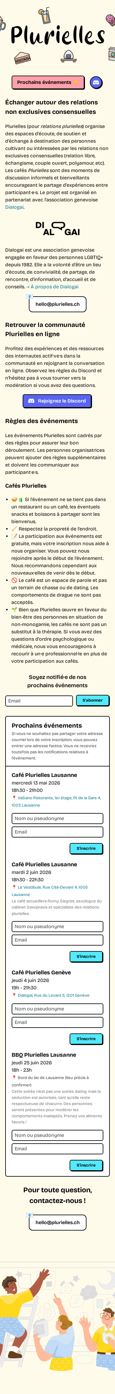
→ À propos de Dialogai (52, 287)
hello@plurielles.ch (58, 304)
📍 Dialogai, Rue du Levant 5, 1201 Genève (51, 995)
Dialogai (14, 207)
